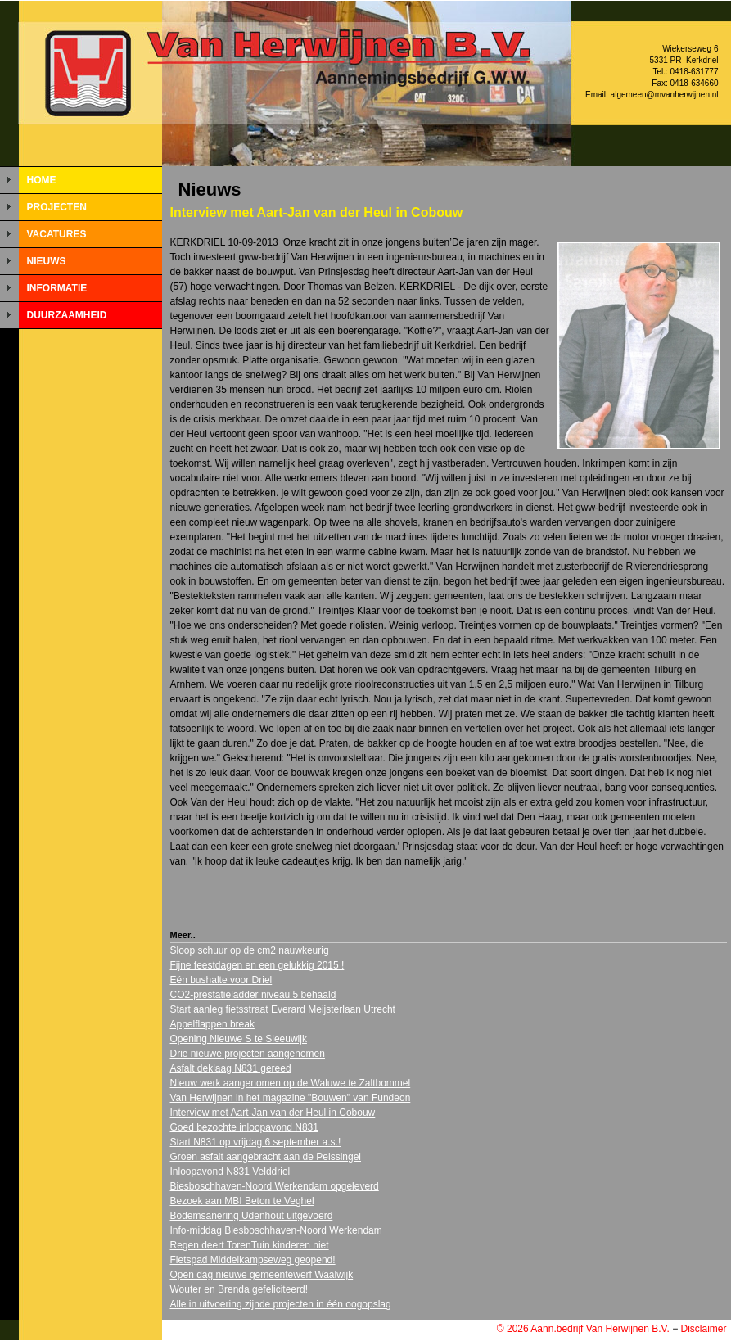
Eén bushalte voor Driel (221, 980)
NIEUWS (46, 261)
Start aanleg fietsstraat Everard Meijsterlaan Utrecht (282, 1009)
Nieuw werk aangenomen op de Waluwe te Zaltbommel (290, 1083)
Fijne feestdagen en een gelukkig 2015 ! (257, 965)
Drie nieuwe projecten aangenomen (247, 1053)
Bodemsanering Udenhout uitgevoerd (251, 1215)
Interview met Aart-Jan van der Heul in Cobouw (273, 1112)
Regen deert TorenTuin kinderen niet (249, 1245)
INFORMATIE (57, 288)
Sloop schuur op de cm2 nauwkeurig (249, 950)
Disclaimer (703, 1328)
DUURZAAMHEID (67, 315)
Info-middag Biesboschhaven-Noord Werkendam (276, 1230)
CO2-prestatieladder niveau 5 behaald (253, 994)
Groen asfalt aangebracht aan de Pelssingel (266, 1157)
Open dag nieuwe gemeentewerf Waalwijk (262, 1274)
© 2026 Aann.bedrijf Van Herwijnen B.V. (583, 1328)
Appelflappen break (212, 1024)
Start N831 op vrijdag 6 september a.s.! (255, 1142)
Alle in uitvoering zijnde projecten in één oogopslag (280, 1304)
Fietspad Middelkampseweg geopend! (253, 1260)
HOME (41, 180)
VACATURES (57, 234)
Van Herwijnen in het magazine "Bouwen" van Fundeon (290, 1098)
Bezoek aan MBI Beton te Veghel (242, 1201)
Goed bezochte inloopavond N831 (244, 1127)
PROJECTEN (57, 207)
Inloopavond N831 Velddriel (230, 1171)
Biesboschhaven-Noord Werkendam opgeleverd (274, 1186)
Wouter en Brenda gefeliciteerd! (239, 1289)
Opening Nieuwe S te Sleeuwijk (238, 1039)
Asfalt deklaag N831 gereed (230, 1068)
